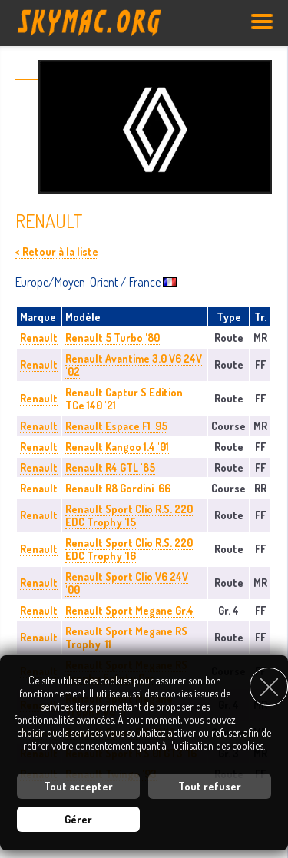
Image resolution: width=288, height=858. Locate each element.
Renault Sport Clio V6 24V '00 (126, 583)
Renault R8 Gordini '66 (117, 488)
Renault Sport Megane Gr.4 (129, 610)
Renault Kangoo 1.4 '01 (117, 446)
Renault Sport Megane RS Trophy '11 (126, 637)
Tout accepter (78, 786)
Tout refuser (209, 786)
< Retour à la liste (56, 251)
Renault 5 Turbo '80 (112, 337)
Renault (39, 337)
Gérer (78, 819)
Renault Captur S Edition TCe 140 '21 (124, 399)
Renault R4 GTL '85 (110, 467)
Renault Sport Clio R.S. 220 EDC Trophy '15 (129, 515)
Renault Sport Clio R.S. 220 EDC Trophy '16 (129, 549)
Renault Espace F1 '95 (116, 425)
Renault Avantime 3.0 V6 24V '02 (133, 365)
